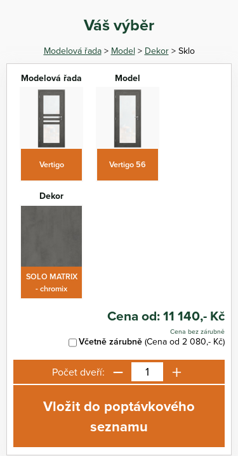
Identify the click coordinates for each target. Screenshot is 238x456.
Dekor (157, 50)
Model (123, 50)
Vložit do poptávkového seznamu (119, 416)
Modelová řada (73, 50)
